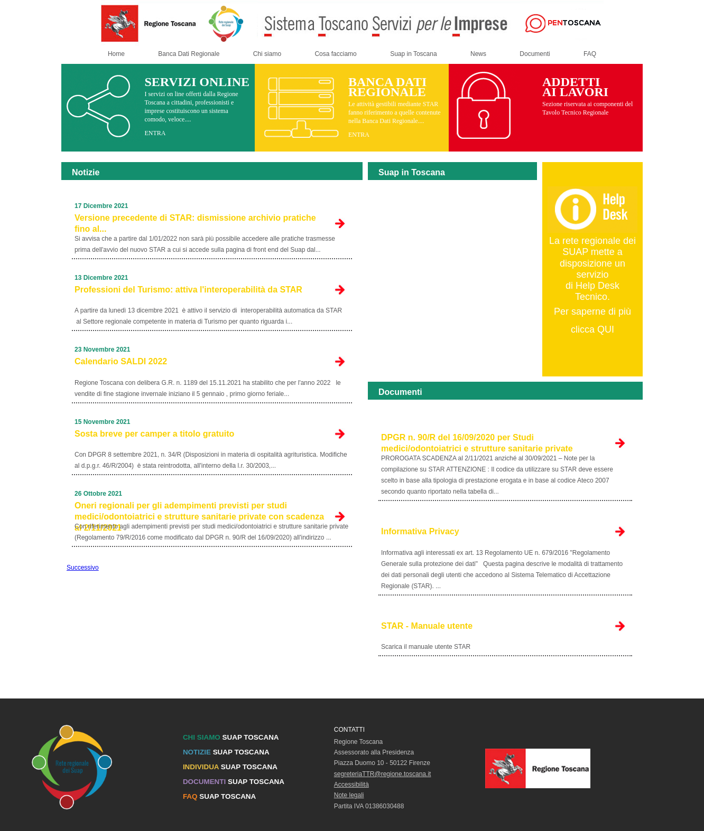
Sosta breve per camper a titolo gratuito (154, 433)
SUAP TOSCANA (231, 737)
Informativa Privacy (420, 531)
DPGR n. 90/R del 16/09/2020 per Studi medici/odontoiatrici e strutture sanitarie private (477, 443)
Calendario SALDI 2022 (121, 361)
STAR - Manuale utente (427, 625)
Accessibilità (351, 784)
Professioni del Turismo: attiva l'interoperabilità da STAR (188, 289)
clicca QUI (592, 329)
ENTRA (154, 133)
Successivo (83, 567)
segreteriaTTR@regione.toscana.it (382, 774)
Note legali (349, 795)
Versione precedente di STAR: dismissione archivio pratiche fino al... (195, 223)
